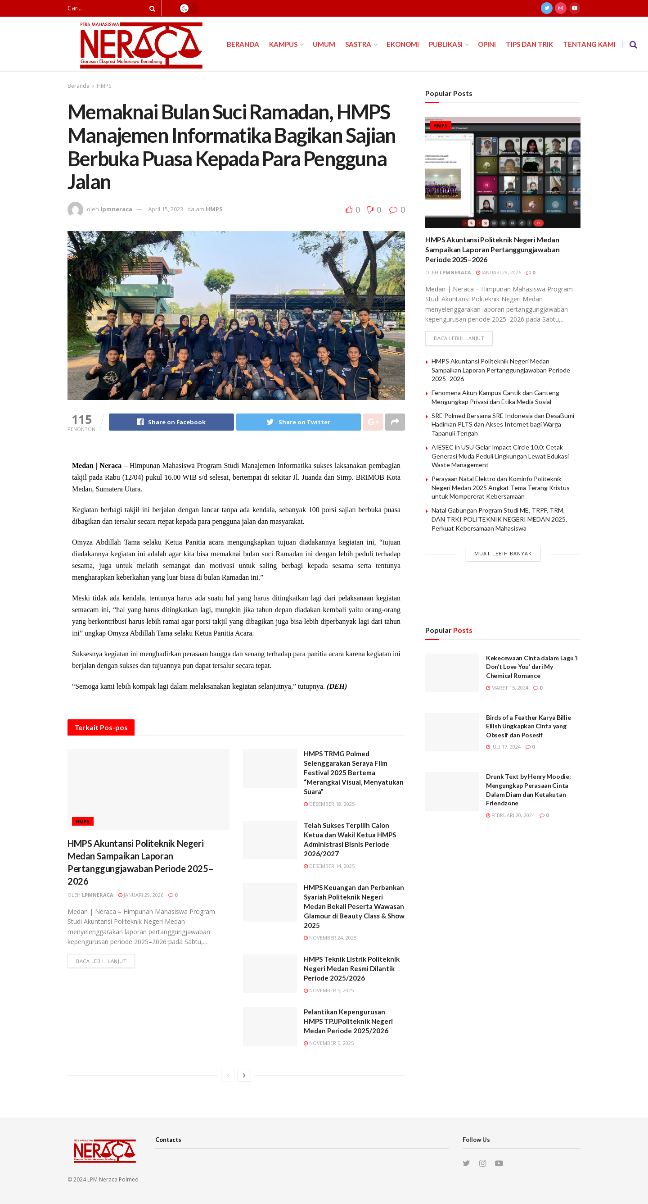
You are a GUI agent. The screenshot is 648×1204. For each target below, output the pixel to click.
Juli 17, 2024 (503, 746)
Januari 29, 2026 (140, 894)
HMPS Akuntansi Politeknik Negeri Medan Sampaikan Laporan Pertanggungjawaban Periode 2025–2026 (492, 249)
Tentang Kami (589, 44)
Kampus (283, 44)
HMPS (104, 86)
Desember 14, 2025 (329, 866)
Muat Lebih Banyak (503, 553)
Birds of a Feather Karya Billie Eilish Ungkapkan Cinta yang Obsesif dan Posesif (528, 726)
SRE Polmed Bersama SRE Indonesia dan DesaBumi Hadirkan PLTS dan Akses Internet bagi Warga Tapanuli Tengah (503, 424)
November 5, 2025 (329, 990)
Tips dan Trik (529, 44)
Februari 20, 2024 (510, 815)
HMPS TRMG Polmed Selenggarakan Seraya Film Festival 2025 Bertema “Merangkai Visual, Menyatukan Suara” (354, 772)
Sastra (358, 44)
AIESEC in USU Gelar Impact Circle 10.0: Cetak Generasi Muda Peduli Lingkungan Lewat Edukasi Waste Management (500, 455)
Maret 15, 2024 (507, 687)
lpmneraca (116, 209)
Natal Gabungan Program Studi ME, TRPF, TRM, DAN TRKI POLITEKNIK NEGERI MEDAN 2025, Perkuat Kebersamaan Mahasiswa (499, 519)
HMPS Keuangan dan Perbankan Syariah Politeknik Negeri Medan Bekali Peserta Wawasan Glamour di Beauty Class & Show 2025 (354, 906)
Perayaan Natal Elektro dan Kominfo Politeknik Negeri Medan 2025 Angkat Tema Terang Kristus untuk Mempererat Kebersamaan (501, 487)
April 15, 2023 (165, 209)
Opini (487, 44)
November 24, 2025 (330, 937)
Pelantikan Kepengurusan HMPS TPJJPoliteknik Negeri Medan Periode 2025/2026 (348, 1021)
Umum (324, 44)
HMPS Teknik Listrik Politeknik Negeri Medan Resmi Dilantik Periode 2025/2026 (352, 968)
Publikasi (446, 44)
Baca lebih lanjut (101, 961)
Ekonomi (403, 44)
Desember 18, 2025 (329, 803)
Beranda (243, 44)
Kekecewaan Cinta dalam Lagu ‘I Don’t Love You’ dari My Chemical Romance (532, 666)
